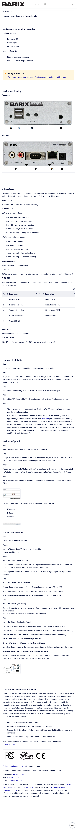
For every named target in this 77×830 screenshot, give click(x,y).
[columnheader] (5, 294)
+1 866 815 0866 (13, 777)
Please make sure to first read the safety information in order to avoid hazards (37, 77)
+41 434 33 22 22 (19, 774)
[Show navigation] (72, 825)
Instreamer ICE (40, 4)
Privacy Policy (29, 787)
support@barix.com (15, 780)
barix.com (45, 419)
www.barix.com (10, 744)
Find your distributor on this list (14, 766)
